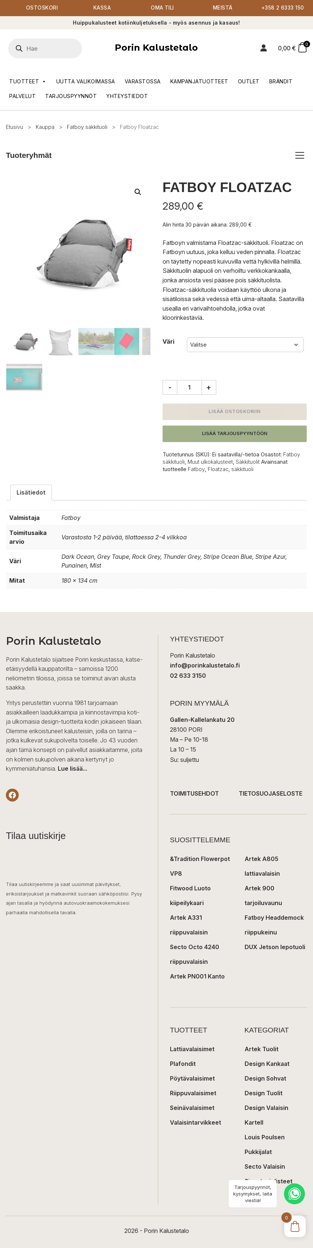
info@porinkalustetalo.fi (205, 666)
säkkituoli (242, 469)
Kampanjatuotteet (199, 81)
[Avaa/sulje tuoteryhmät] (299, 155)
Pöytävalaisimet (192, 1078)
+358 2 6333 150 (283, 8)
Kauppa (45, 127)
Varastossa (143, 81)
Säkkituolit (248, 462)
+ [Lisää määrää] (208, 387)
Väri (168, 342)
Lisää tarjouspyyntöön (234, 434)
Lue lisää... (72, 769)
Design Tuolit (263, 1093)
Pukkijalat (258, 1152)
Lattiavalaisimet (192, 1049)
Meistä (223, 8)
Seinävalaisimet (192, 1108)
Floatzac (218, 469)
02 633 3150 (188, 676)
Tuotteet (28, 81)
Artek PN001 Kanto (197, 976)
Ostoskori (42, 8)
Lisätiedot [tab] (31, 492)
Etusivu (14, 127)
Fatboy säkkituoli (87, 127)
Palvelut (22, 96)
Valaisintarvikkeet (195, 1122)
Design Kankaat (267, 1064)
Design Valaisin (266, 1108)
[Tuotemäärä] (189, 387)
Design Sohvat (265, 1078)
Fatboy (196, 469)
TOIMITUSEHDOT (194, 793)
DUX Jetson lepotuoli (275, 947)
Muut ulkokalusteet (210, 462)
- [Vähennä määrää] (169, 387)
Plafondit (183, 1064)
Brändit (281, 81)
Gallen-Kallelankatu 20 (202, 720)
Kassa (102, 8)
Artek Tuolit (261, 1049)
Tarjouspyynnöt (71, 96)
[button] (138, 192)
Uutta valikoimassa (85, 81)
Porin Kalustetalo (156, 48)
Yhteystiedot (127, 96)
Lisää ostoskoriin (235, 412)
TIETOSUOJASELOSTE (270, 793)
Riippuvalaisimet (193, 1093)
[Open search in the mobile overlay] (55, 48)
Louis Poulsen (265, 1137)
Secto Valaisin (265, 1167)
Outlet (249, 81)
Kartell (254, 1122)
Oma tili (162, 8)
